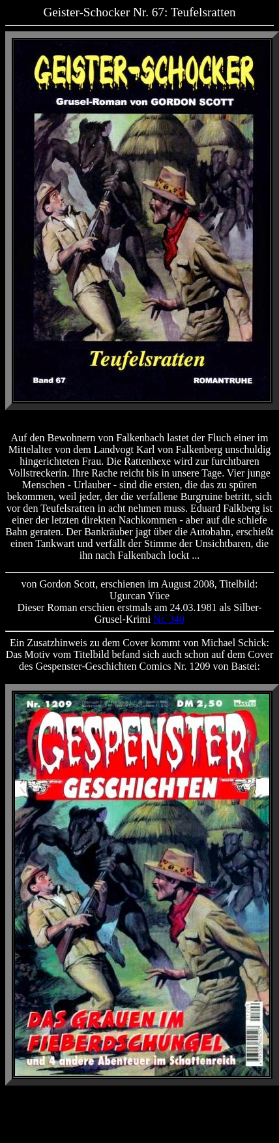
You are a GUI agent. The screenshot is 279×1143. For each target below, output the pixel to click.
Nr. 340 (168, 619)
